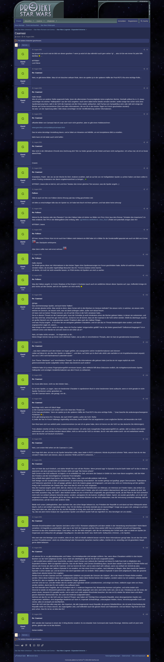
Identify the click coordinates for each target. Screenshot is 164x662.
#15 (147, 399)
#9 (147, 230)
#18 (147, 517)
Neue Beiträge (19, 25)
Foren (19, 21)
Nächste (24, 45)
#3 (147, 88)
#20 (147, 614)
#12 (147, 295)
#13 (147, 342)
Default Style (20, 656)
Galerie (39, 21)
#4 (147, 114)
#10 (147, 254)
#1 (147, 49)
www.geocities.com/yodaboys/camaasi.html (48, 127)
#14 (147, 375)
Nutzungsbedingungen (112, 656)
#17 (147, 460)
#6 (147, 168)
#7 (147, 189)
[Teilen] (144, 49)
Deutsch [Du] (32, 656)
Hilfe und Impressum (138, 656)
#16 (147, 439)
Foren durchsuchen (32, 25)
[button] (33, 21)
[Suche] (144, 21)
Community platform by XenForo (82, 660)
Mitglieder (51, 21)
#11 (147, 275)
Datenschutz (126, 656)
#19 (147, 548)
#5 (147, 142)
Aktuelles (28, 21)
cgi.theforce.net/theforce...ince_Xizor (94, 220)
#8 (147, 208)
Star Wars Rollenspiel (48, 25)
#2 (147, 69)
